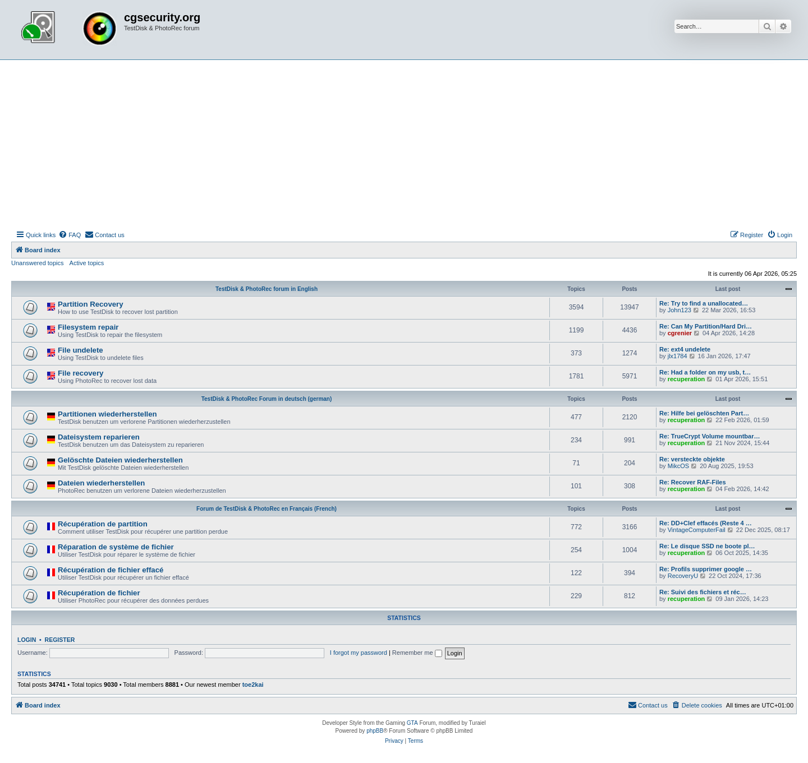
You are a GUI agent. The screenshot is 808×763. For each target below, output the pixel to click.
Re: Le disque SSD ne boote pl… (707, 546)
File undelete (80, 350)
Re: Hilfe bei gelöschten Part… (704, 413)
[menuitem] (69, 235)
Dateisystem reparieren (99, 437)
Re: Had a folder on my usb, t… (705, 372)
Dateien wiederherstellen (101, 483)
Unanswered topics (37, 263)
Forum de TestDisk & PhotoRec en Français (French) (266, 509)
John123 (679, 310)
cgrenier (680, 333)
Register (60, 639)
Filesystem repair (88, 327)
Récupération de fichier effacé (110, 570)
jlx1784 (677, 356)
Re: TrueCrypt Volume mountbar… (709, 436)
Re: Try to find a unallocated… (703, 303)
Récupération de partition (103, 524)
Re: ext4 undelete (684, 349)
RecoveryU (683, 575)
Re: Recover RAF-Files (692, 482)
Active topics (87, 263)
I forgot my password (358, 652)
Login (26, 639)
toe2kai (253, 684)
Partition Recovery (90, 304)
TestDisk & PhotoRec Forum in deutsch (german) (266, 399)
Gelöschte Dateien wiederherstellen (120, 460)
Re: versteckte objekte (692, 459)
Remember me (417, 652)
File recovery (80, 373)
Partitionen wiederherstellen (107, 414)
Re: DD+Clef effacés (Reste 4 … (705, 523)
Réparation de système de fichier (116, 547)
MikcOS (679, 466)
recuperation (686, 379)
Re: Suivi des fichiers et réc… (702, 592)
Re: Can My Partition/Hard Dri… (705, 326)
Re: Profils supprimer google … (705, 569)
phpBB (374, 731)
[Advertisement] (404, 144)
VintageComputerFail (697, 529)
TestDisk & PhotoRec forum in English (266, 289)
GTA (412, 723)
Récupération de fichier (99, 593)
